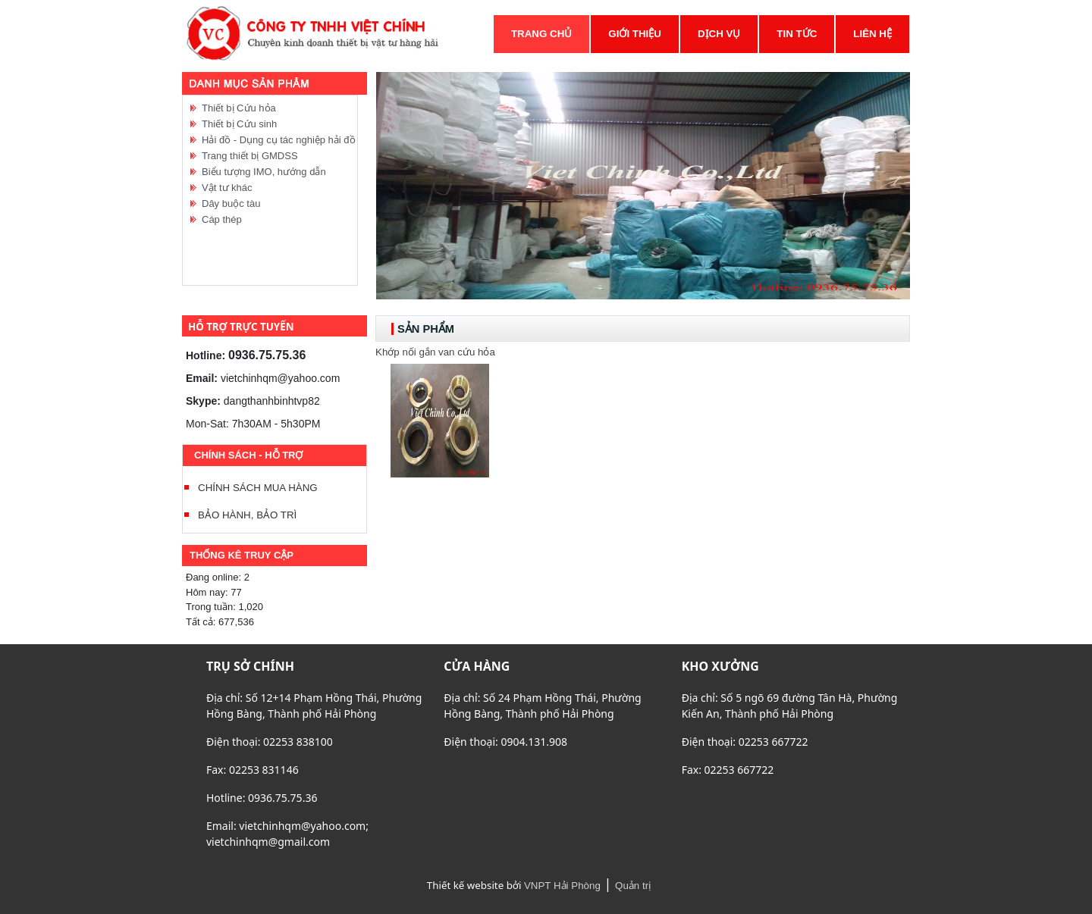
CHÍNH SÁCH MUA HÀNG (258, 487)
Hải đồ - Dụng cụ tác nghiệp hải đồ (279, 140)
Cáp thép (222, 219)
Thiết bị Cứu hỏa (239, 108)
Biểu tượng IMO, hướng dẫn (264, 171)
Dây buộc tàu (231, 203)
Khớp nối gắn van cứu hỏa (435, 352)
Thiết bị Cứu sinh (239, 124)
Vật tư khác (227, 187)
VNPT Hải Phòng (562, 885)
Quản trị (633, 885)
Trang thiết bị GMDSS (250, 155)
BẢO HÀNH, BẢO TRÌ (247, 515)
